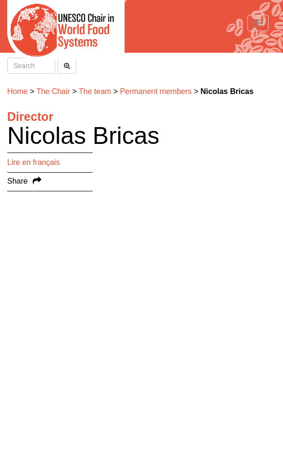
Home (17, 91)
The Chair (53, 91)
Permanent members (156, 91)
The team (95, 91)
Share (17, 181)
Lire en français (33, 162)
